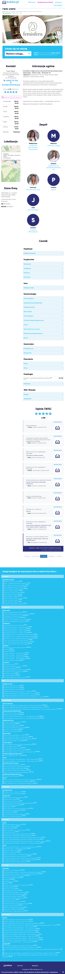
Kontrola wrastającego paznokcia (15, 892)
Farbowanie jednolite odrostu (14, 612)
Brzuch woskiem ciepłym (12, 591)
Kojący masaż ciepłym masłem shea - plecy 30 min (20, 932)
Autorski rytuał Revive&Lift (13, 726)
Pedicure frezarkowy (11, 852)
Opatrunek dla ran (10, 900)
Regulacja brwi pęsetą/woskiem (15, 797)
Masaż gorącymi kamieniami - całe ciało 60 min (19, 942)
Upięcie (8, 651)
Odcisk (7, 883)
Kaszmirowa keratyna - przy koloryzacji (17, 627)
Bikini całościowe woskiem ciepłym (15, 585)
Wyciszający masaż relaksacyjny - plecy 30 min (19, 927)
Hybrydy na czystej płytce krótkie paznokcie (18, 834)
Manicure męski (9, 828)
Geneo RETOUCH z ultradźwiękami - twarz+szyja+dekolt (22, 759)
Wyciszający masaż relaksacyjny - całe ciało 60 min (21, 929)
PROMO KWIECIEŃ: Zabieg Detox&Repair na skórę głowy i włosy (25, 707)
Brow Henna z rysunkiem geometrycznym (17, 808)
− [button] (3, 149)
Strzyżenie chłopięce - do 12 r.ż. (14, 666)
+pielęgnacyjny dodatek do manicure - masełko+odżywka (23, 843)
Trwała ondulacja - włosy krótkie (15, 655)
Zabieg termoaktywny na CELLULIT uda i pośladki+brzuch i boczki (25, 697)
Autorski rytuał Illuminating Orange (15, 728)
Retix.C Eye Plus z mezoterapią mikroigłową (18, 781)
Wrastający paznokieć (12, 890)
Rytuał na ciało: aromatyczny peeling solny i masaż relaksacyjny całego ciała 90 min (31, 953)
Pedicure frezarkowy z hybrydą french (16, 856)
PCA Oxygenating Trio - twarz (14, 755)
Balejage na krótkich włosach (15, 616)
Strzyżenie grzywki (10, 673)
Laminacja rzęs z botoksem (13, 810)
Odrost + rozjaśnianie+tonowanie (16, 620)
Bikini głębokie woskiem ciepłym (14, 587)
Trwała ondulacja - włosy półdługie (16, 658)
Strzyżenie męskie (11, 675)
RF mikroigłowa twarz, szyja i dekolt (16, 750)
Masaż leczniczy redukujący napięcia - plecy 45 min (21, 936)
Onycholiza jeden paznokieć (13, 902)
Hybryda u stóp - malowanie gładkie (16, 849)
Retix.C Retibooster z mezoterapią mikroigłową (19, 783)
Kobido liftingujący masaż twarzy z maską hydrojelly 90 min (23, 923)
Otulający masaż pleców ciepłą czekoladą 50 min (20, 931)
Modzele (8, 879)
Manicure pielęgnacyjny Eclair (14, 824)
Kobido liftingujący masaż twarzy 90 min (17, 921)
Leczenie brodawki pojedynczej (14, 894)
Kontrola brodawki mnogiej (13, 909)
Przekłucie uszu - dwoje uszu (14, 792)
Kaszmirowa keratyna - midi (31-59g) (16, 631)
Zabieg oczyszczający (13, 714)
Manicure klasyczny (11, 826)
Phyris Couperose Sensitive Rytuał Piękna (17, 772)
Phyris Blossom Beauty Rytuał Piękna (16, 770)
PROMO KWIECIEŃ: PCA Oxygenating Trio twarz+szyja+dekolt (24, 705)
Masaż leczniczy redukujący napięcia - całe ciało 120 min (22, 940)
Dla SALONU (58, 5)
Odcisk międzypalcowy (12, 905)
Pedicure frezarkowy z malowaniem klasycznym (19, 854)
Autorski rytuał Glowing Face (14, 722)
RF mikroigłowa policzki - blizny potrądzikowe (19, 744)
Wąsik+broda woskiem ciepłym (14, 604)
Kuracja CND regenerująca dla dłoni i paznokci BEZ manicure (23, 837)
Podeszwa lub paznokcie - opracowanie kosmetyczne (21, 847)
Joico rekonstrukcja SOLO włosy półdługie (18, 642)
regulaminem (54, 972)
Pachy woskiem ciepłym (12, 594)
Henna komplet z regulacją (13, 805)
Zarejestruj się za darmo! (45, 2)
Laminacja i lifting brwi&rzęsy (13, 816)
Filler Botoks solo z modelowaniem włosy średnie (20, 636)
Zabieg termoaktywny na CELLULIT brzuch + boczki (20, 693)
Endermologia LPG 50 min (13, 689)
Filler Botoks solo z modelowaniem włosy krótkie (19, 634)
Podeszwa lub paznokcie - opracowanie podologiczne (22, 874)
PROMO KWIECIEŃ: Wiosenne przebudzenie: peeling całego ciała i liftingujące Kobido (32, 709)
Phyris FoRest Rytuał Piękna (13, 765)
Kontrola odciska (10, 889)
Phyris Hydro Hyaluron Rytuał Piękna (16, 767)
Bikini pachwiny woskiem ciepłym (14, 589)
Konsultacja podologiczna (13, 870)
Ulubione (32, 2)
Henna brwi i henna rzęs (12, 801)
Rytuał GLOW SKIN (10, 724)
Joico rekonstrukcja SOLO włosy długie (17, 644)
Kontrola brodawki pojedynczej (14, 898)
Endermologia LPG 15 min (12, 686)
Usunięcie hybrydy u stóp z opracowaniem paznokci (21, 860)
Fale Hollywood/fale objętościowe (16, 647)
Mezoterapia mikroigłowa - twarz (15, 735)
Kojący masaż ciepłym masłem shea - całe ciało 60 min (22, 934)
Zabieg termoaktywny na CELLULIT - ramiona (19, 691)
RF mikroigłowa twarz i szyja (13, 748)
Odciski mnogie (10, 887)
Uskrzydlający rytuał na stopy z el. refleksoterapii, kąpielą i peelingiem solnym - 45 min (31, 925)
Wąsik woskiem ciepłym (12, 602)
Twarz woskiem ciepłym (12, 600)
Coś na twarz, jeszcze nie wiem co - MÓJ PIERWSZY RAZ (23, 716)
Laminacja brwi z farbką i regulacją (15, 814)
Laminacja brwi (9, 812)
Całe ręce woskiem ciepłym (13, 592)
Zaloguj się (58, 2)
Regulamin (35, 965)
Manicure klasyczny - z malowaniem (16, 830)
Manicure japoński (10, 832)
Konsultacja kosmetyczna (13, 713)
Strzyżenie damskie (11, 668)
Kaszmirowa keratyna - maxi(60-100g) (17, 633)
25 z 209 (43, 556)
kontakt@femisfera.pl (11, 85)
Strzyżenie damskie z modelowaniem (16, 670)
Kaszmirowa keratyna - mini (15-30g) (16, 629)
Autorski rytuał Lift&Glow (12, 729)
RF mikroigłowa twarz (11, 746)
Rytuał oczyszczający (12, 731)
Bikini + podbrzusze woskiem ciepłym (16, 583)
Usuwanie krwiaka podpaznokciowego (17, 903)
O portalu (20, 965)
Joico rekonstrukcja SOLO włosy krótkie (17, 640)
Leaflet (18, 181)
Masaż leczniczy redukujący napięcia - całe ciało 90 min (22, 938)
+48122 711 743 (12, 80)
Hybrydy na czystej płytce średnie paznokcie (19, 835)
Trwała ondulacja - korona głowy (15, 653)
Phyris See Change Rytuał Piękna (15, 768)
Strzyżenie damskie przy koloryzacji (15, 621)
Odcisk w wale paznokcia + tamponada (17, 885)
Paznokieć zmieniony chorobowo (16, 876)
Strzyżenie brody (10, 664)
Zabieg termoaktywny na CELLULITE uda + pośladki (21, 695)
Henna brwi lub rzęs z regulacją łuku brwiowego (19, 803)
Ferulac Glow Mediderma (13, 776)
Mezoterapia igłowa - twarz (14, 741)
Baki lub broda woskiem (12, 581)
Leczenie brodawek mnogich (14, 896)
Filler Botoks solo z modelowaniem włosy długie (19, 638)
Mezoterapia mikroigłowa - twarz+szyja (17, 737)
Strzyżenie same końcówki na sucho (16, 677)
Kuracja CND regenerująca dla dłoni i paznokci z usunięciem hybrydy (26, 841)
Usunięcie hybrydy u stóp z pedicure (16, 862)
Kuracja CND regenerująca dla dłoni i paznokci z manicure (22, 839)
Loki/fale (7, 649)
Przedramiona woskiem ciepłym (14, 598)
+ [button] (3, 147)
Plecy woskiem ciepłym (12, 596)
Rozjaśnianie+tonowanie (13, 618)
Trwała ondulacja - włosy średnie (15, 657)
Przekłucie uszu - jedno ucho (13, 794)
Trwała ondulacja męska (12, 660)
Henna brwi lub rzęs (11, 799)
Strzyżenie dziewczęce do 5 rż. (15, 671)
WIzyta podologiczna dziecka (14, 907)
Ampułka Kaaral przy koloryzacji (14, 625)
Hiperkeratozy (10, 881)
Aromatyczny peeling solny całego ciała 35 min (19, 945)
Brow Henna (8, 807)
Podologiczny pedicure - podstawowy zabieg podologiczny (24, 872)
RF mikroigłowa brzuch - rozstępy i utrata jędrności (21, 752)
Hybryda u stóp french (12, 850)
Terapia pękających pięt (12, 877)
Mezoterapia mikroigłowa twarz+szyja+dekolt (19, 739)
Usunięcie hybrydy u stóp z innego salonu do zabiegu (21, 858)
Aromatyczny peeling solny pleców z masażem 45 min (21, 947)
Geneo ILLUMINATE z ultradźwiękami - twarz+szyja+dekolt (22, 761)
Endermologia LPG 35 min (13, 687)
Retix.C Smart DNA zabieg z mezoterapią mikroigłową (21, 780)
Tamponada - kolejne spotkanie (15, 911)
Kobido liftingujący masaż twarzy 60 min (17, 919)
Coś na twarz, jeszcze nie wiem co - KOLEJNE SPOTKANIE (23, 718)
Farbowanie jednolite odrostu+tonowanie (18, 614)
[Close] (63, 972)
